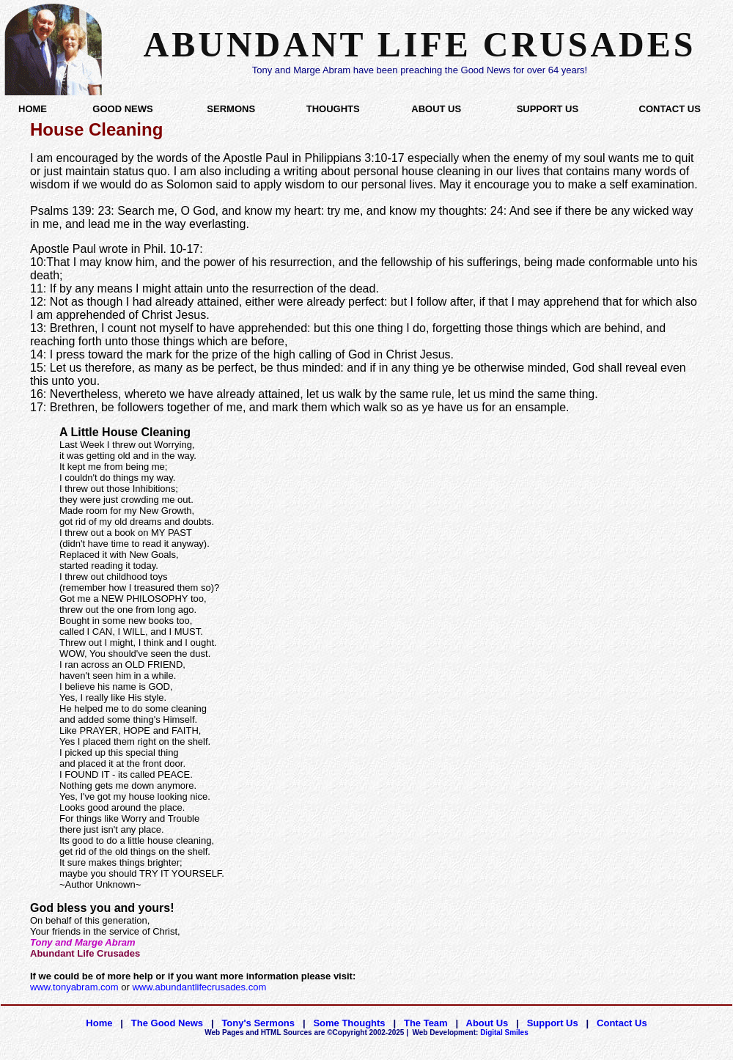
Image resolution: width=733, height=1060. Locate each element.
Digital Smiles (470, 1032)
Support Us (552, 1022)
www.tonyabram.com (74, 987)
